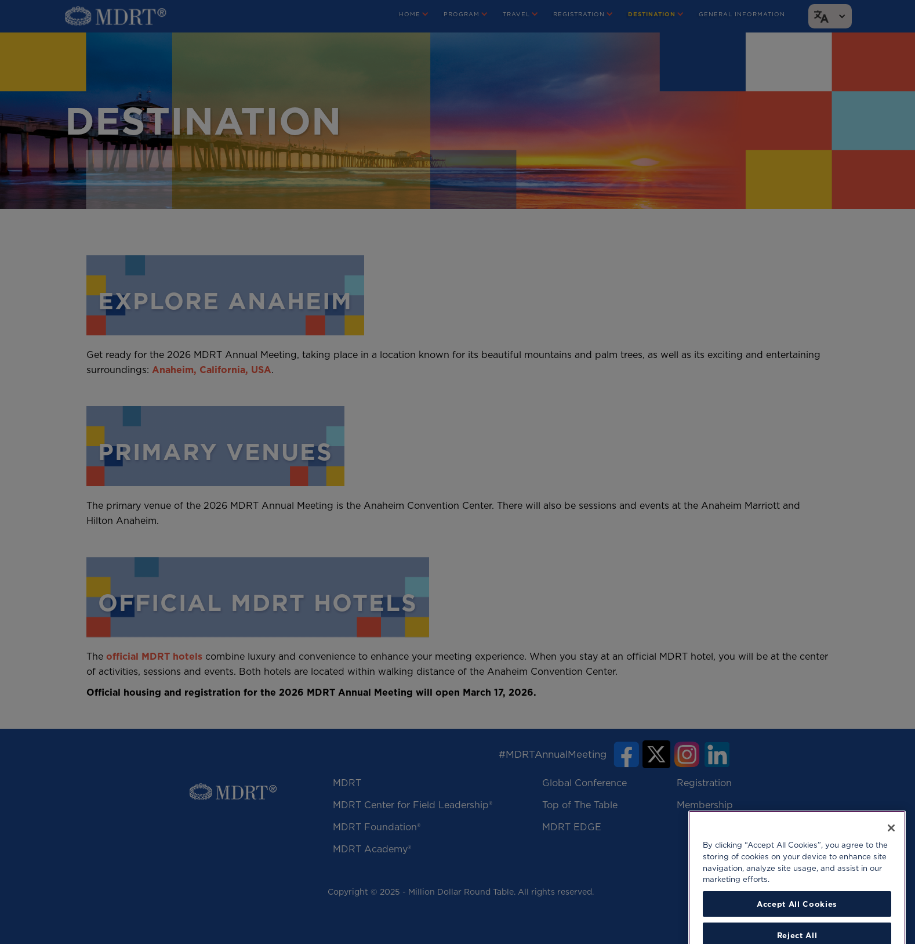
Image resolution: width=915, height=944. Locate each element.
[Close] (891, 848)
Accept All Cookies (797, 924)
